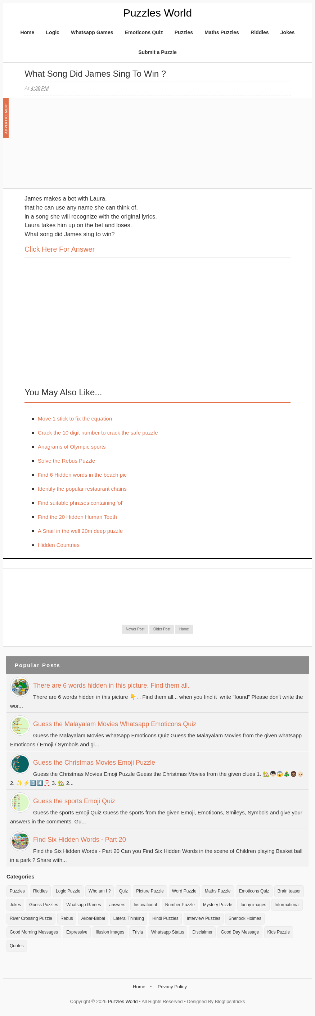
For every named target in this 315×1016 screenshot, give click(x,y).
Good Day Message (240, 932)
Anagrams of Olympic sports (71, 447)
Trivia (137, 932)
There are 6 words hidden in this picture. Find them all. (111, 685)
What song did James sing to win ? (95, 73)
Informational (287, 904)
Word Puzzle (184, 891)
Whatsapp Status (167, 932)
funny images (253, 904)
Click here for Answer (59, 249)
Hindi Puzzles (165, 918)
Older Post (161, 629)
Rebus (66, 918)
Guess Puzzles (43, 904)
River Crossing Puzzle (31, 918)
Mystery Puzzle (217, 904)
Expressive (76, 932)
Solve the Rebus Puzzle (66, 461)
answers (117, 904)
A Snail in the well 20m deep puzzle (80, 531)
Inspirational (145, 904)
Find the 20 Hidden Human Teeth (77, 517)
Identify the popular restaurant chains (82, 489)
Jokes (287, 32)
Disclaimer (202, 932)
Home (27, 32)
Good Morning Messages (34, 932)
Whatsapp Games (92, 32)
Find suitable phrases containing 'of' (80, 503)
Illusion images (110, 932)
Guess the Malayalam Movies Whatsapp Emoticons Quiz (114, 724)
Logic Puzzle (68, 891)
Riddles (260, 32)
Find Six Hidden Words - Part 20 (79, 839)
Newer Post (135, 629)
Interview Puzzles (203, 918)
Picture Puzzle (150, 891)
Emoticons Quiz (144, 32)
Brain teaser (289, 891)
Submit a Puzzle (157, 52)
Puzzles (184, 32)
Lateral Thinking (128, 918)
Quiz (123, 891)
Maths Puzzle (218, 891)
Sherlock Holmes (245, 918)
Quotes (17, 945)
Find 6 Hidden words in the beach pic (82, 475)
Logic (52, 32)
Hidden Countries (59, 545)
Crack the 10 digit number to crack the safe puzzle (98, 433)
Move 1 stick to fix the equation (75, 418)
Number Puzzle (180, 904)
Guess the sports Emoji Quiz (74, 801)
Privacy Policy (172, 986)
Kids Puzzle (278, 932)
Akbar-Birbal (93, 918)
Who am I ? (100, 891)
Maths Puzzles (221, 32)
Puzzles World (157, 13)
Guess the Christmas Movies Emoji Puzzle (94, 762)
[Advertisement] (78, 147)
